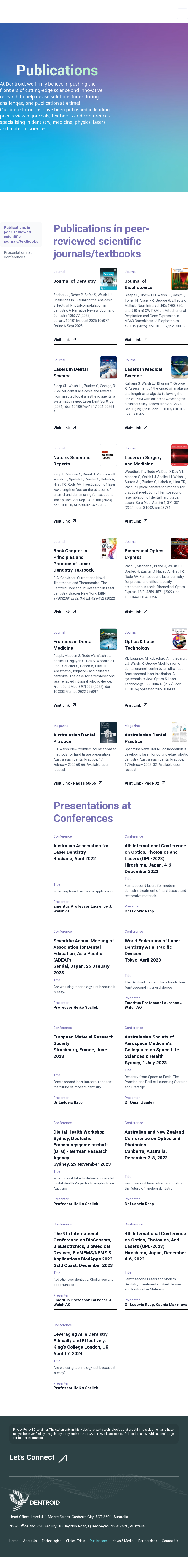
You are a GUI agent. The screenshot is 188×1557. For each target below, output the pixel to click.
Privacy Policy (22, 1429)
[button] (182, 13)
